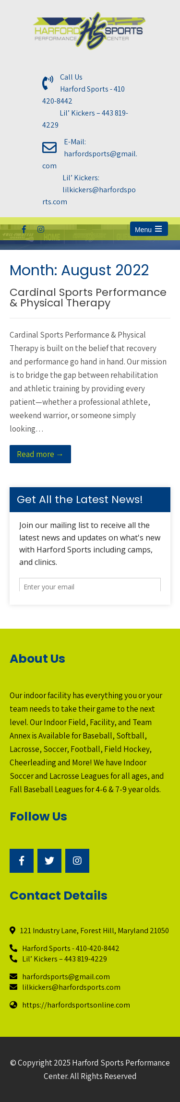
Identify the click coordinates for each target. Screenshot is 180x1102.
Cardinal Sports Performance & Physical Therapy (88, 297)
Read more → (40, 454)
